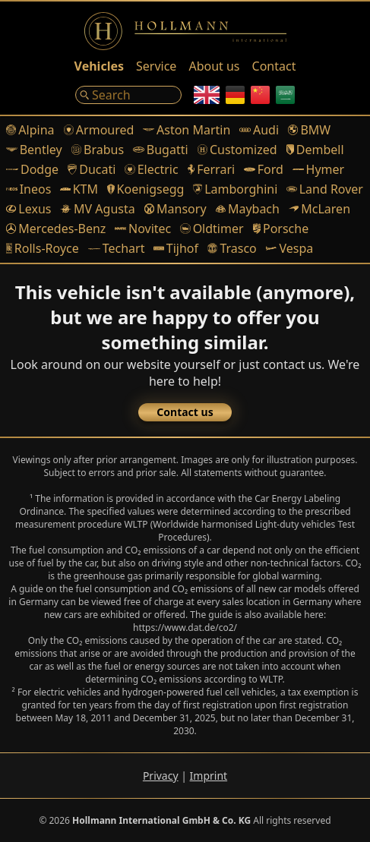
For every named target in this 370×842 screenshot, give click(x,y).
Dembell (315, 149)
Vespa (289, 248)
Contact (274, 66)
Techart (116, 248)
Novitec (143, 228)
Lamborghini (235, 189)
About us (213, 66)
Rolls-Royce (42, 248)
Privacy (161, 775)
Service (156, 66)
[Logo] (185, 31)
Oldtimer (211, 228)
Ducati (91, 169)
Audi (259, 129)
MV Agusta (97, 208)
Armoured (99, 129)
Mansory (175, 208)
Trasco (232, 248)
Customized (237, 149)
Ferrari (212, 169)
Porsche (281, 228)
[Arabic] (285, 95)
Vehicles (99, 66)
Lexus (28, 208)
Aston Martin (186, 129)
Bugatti (160, 149)
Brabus (97, 149)
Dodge (32, 169)
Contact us (185, 412)
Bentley (34, 149)
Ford (263, 169)
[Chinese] (260, 95)
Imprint (209, 775)
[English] (207, 95)
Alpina (30, 129)
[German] (235, 95)
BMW (309, 129)
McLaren (319, 208)
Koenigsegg (145, 189)
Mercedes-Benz (56, 228)
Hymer (318, 169)
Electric (151, 169)
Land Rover (324, 189)
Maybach (248, 208)
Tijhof (175, 248)
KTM (79, 189)
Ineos (28, 189)
